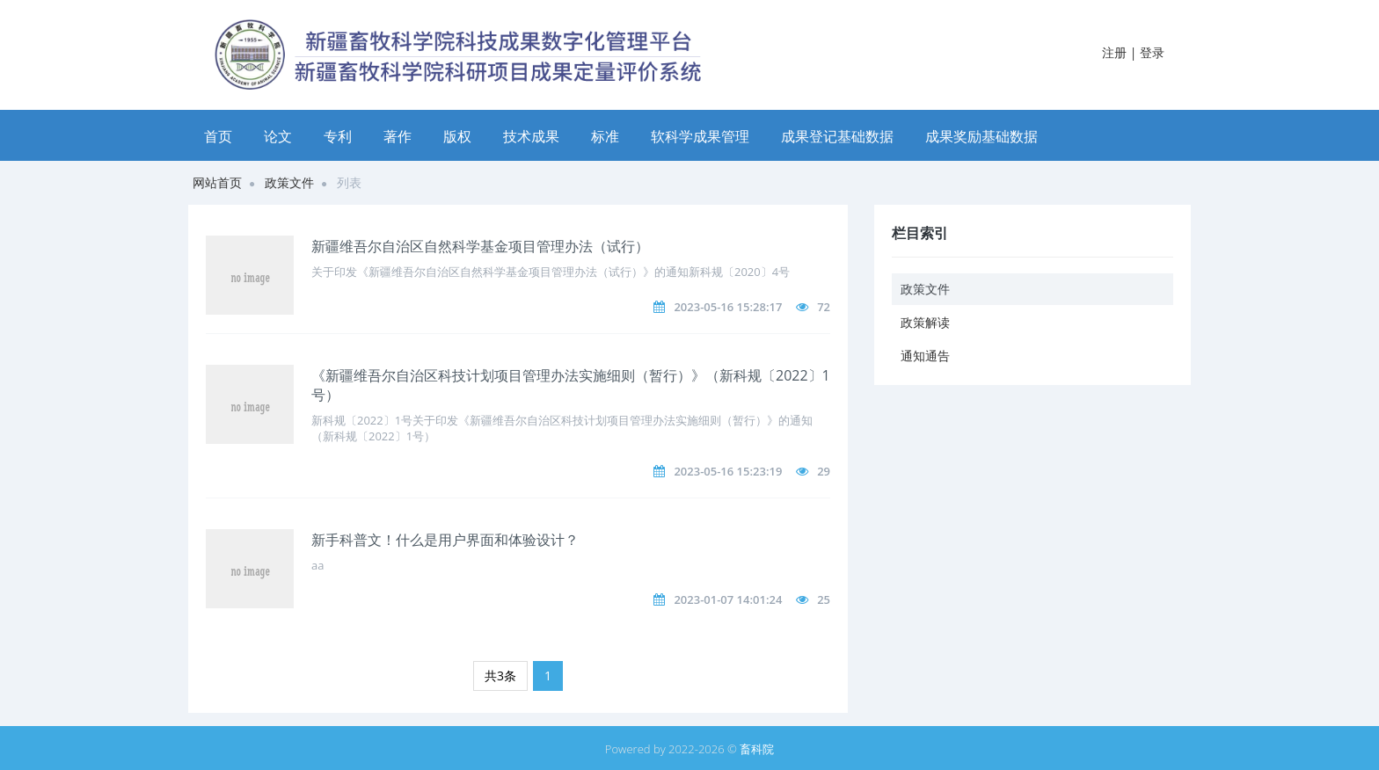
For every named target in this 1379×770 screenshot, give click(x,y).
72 (823, 307)
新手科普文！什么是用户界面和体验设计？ (445, 539)
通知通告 (925, 355)
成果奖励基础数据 (981, 136)
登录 (1152, 52)
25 (823, 599)
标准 (605, 136)
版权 (457, 136)
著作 (397, 136)
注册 (1114, 52)
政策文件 (289, 182)
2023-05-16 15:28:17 (728, 307)
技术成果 (531, 136)
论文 (278, 136)
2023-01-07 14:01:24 (728, 599)
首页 (218, 136)
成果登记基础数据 (837, 136)
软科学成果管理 (700, 136)
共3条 (500, 675)
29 (823, 471)
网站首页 (217, 182)
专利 (338, 136)
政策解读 (925, 322)
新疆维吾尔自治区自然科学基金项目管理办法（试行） (480, 246)
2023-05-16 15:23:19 (728, 471)
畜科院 (757, 749)
